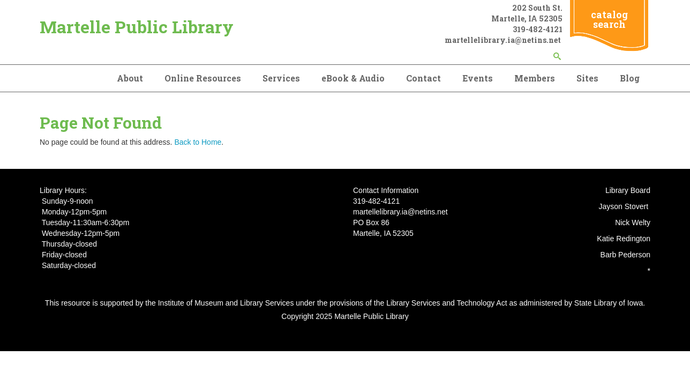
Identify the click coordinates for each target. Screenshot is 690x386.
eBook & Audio (353, 78)
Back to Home (197, 142)
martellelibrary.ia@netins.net (503, 40)
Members (534, 78)
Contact (423, 78)
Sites (587, 78)
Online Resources (202, 78)
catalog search (609, 19)
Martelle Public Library (137, 26)
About (130, 78)
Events (477, 78)
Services (281, 78)
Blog (630, 78)
